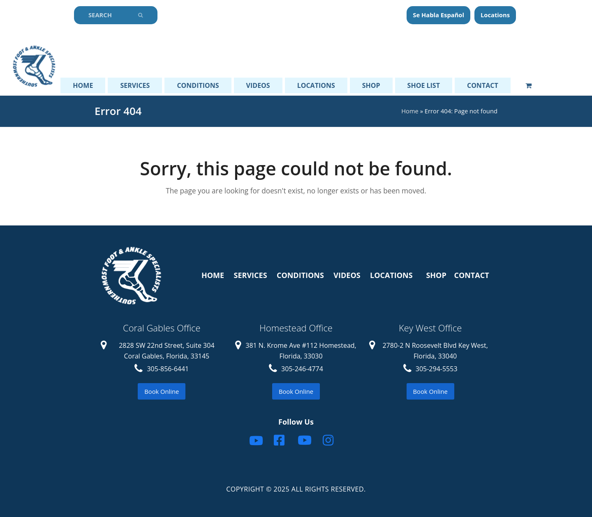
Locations (495, 15)
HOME (212, 275)
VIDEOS (346, 275)
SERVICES (250, 275)
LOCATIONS (391, 275)
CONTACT (471, 275)
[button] (528, 85)
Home (410, 111)
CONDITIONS (300, 275)
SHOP (436, 275)
